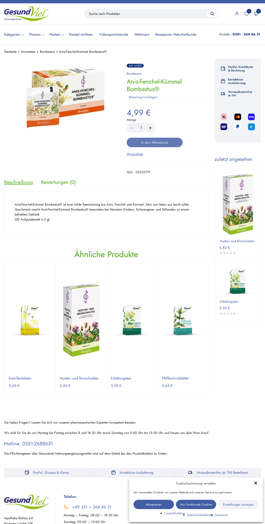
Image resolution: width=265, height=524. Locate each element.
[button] (256, 483)
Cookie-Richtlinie (174, 513)
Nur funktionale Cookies (196, 504)
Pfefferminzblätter (175, 363)
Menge (131, 119)
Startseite (10, 51)
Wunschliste (246, 13)
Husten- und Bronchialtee (79, 363)
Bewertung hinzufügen (143, 97)
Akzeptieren (154, 504)
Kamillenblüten (20, 363)
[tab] (18, 167)
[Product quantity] (141, 127)
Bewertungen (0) (58, 167)
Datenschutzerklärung (200, 515)
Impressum (221, 515)
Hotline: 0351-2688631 (28, 428)
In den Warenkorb (183, 127)
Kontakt (224, 34)
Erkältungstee (121, 363)
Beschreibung (18, 167)
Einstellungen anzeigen (238, 504)
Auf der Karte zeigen (18, 520)
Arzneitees (28, 51)
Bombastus (47, 51)
